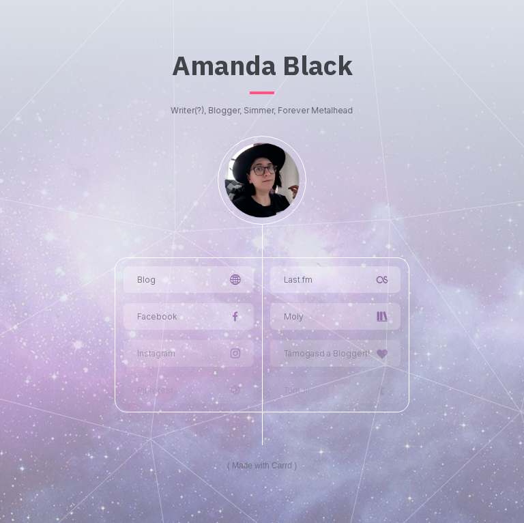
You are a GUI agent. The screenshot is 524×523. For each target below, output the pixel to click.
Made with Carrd (262, 465)
